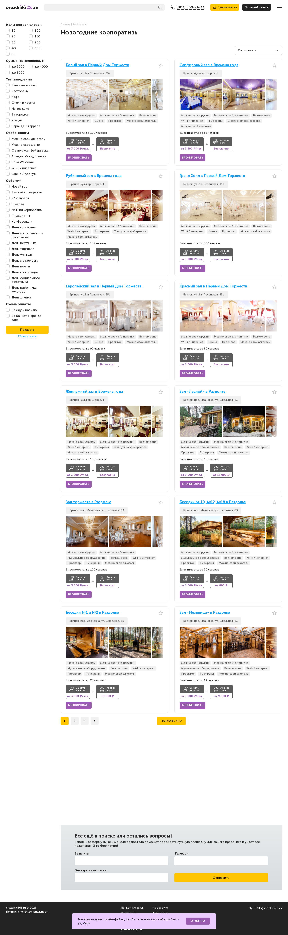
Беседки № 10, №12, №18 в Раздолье (213, 502)
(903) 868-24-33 (265, 908)
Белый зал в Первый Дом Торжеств (97, 65)
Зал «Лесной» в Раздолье (202, 392)
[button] (160, 94)
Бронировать (78, 157)
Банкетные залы (132, 907)
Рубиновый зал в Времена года (94, 176)
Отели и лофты (131, 929)
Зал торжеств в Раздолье (88, 502)
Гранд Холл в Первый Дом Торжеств (212, 176)
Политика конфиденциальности (27, 911)
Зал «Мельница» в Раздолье (205, 613)
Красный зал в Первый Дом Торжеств (213, 286)
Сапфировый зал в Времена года (209, 65)
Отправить (221, 878)
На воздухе (160, 907)
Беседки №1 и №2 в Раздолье (92, 613)
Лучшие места (225, 7)
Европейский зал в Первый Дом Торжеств (103, 286)
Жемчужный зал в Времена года (94, 392)
